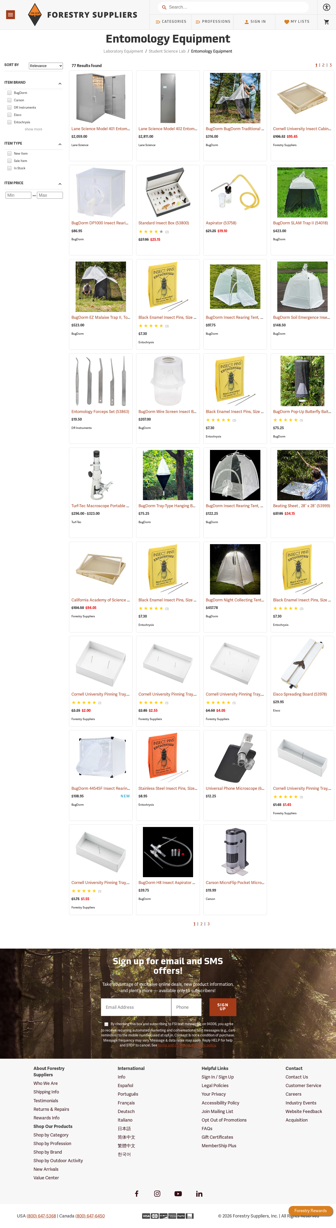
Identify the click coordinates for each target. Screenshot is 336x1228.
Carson (210, 899)
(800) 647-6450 (90, 1216)
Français (126, 1103)
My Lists (297, 22)
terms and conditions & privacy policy (186, 1045)
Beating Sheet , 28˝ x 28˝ (301, 505)
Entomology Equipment (211, 51)
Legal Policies (215, 1085)
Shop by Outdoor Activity (58, 1160)
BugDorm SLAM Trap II (300, 223)
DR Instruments (81, 428)
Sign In (255, 22)
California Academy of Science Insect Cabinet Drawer (126, 600)
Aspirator (221, 223)
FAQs (207, 1128)
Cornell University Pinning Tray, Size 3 (111, 882)
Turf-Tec (76, 522)
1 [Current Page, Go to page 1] (316, 66)
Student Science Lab (167, 51)
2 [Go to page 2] (323, 66)
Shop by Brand (48, 1152)
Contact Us (297, 1077)
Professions (213, 22)
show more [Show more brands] (33, 129)
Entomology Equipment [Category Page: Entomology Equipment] (168, 39)
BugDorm (212, 145)
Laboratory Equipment (123, 51)
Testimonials (46, 1100)
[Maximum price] (50, 195)
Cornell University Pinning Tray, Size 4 (111, 694)
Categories (171, 22)
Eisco (276, 710)
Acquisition (297, 1120)
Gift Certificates (217, 1137)
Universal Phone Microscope (238, 788)
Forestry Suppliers (285, 145)
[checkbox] (9, 92)
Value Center (46, 1178)
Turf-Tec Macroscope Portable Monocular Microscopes (127, 505)
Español (125, 1085)
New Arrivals (46, 1169)
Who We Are (46, 1083)
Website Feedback (304, 1111)
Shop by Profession (52, 1143)
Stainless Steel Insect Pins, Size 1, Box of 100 (185, 788)
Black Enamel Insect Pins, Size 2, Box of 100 (184, 317)
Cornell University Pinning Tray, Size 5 (179, 694)
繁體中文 (126, 1145)
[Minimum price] (18, 195)
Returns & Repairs (51, 1109)
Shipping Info (46, 1092)
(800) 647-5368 (41, 1216)
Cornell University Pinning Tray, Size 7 (246, 694)
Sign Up (223, 1007)
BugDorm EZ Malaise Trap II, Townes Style (115, 317)
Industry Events (301, 1103)
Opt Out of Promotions (224, 1120)
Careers (293, 1094)
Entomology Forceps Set (100, 411)
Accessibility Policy (220, 1103)
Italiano (125, 1120)
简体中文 (126, 1137)
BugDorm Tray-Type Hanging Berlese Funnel (185, 505)
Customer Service (303, 1085)
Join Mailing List (217, 1111)
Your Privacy (214, 1094)
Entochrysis (146, 342)
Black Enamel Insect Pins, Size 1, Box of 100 (251, 411)
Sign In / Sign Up (218, 1077)
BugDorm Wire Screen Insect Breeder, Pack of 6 (188, 411)
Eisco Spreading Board (300, 694)
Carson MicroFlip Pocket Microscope (246, 882)
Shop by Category (51, 1135)
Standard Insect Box (164, 223)
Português (128, 1094)
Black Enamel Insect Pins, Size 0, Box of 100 (184, 600)
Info (121, 1077)
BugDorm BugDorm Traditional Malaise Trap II (254, 128)
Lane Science (79, 145)
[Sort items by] (46, 66)
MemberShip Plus (219, 1145)
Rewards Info (46, 1118)
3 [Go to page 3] (331, 66)
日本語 (124, 1128)
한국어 (124, 1154)
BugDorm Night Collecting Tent (241, 600)
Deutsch (126, 1111)
